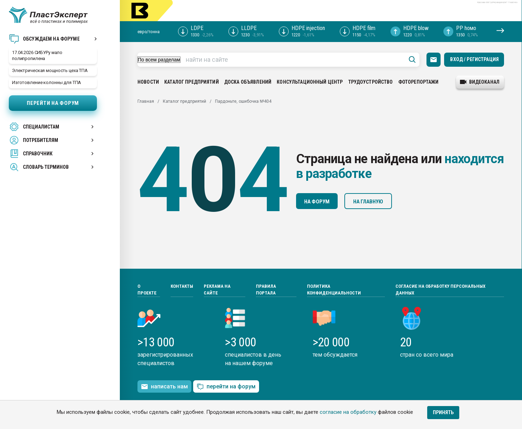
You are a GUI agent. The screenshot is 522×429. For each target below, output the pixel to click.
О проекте (146, 290)
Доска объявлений (247, 82)
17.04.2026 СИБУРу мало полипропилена (37, 55)
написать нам (164, 386)
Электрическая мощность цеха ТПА (50, 70)
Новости (148, 82)
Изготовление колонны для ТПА (46, 82)
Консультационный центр (310, 82)
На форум (317, 201)
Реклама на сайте (217, 290)
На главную (368, 201)
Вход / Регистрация (474, 59)
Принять (443, 412)
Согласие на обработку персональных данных (440, 290)
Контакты (182, 286)
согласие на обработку (348, 412)
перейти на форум (226, 387)
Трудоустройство (370, 82)
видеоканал (479, 82)
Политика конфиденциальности (334, 290)
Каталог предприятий (191, 82)
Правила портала (266, 290)
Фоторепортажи (418, 82)
